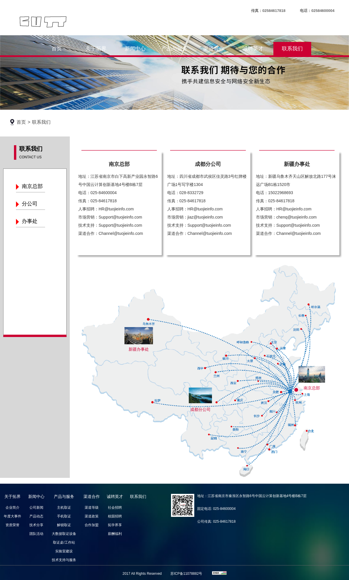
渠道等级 (92, 507)
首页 (56, 49)
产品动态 (36, 516)
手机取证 (64, 516)
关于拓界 (96, 49)
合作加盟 (92, 525)
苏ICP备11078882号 (186, 574)
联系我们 (292, 49)
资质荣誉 (12, 525)
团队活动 (36, 534)
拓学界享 (115, 525)
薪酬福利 (115, 534)
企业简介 (12, 507)
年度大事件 (12, 516)
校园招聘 (115, 516)
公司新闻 (36, 507)
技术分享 (36, 525)
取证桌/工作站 (64, 542)
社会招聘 (115, 507)
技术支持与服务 (64, 560)
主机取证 (64, 507)
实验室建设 (64, 551)
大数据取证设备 (64, 534)
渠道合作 (213, 49)
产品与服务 (174, 49)
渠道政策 (92, 516)
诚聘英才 (253, 49)
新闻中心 (135, 49)
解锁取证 (64, 525)
